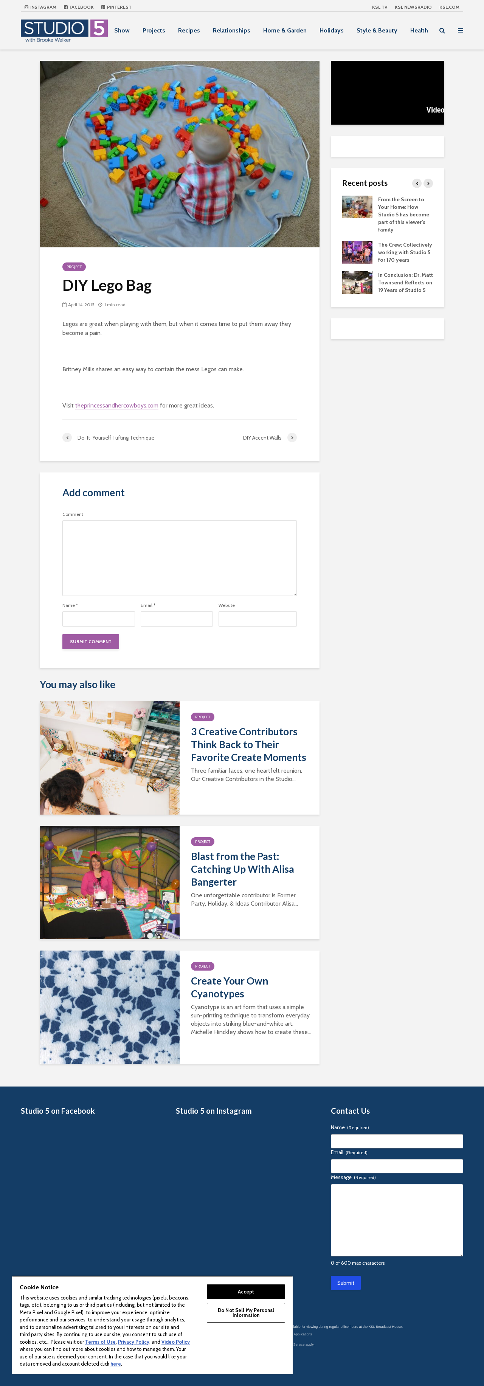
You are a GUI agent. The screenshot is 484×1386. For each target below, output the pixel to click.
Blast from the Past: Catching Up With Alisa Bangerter (242, 869)
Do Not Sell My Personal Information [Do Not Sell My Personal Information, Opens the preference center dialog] (246, 1312)
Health (419, 30)
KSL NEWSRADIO (413, 7)
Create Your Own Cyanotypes (229, 987)
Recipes (189, 30)
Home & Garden (285, 30)
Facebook (79, 7)
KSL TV (379, 7)
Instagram (40, 7)
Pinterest (116, 7)
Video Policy (175, 1342)
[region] (152, 1325)
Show (122, 30)
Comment (72, 514)
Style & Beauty (377, 30)
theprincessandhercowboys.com (116, 405)
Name (70, 605)
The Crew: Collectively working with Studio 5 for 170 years (405, 252)
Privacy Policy (133, 1342)
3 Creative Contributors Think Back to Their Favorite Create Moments (248, 744)
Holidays (332, 30)
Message (353, 1177)
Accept (246, 1292)
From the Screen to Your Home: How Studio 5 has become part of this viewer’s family (403, 214)
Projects (154, 30)
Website (227, 605)
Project (74, 266)
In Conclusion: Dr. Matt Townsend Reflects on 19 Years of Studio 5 (405, 282)
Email (148, 605)
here (115, 1364)
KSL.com (449, 7)
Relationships (231, 30)
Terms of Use (100, 1342)
